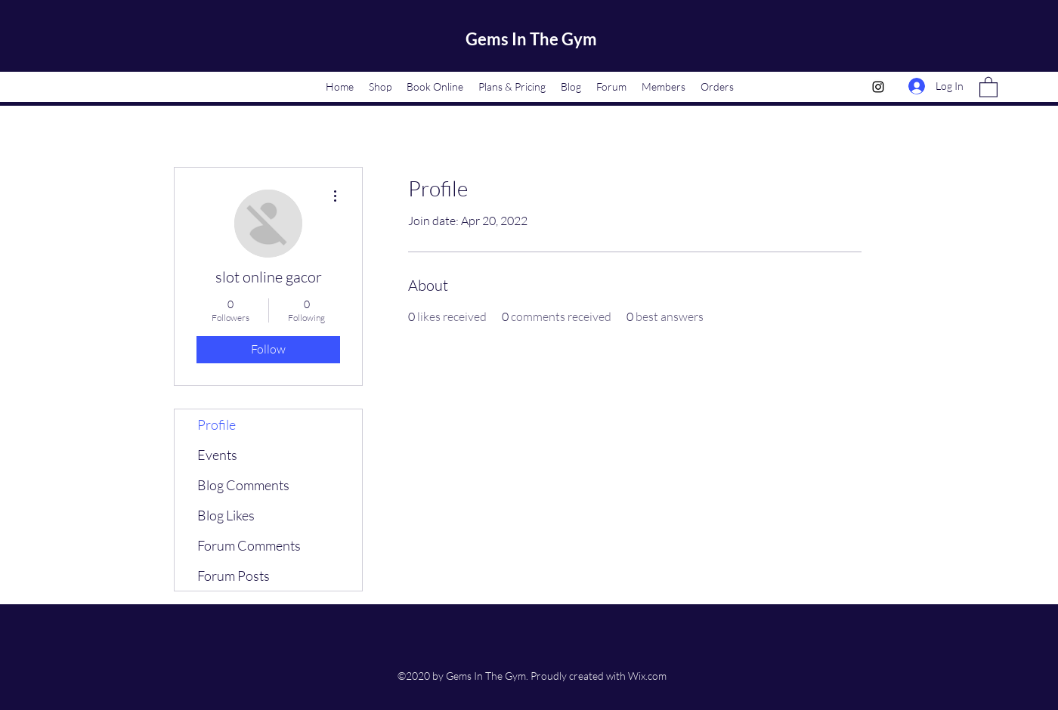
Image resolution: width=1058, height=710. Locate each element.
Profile (216, 424)
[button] (988, 86)
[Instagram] (878, 86)
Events (217, 454)
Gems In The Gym (531, 39)
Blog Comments (243, 485)
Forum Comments (249, 545)
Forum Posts (233, 575)
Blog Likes (226, 515)
